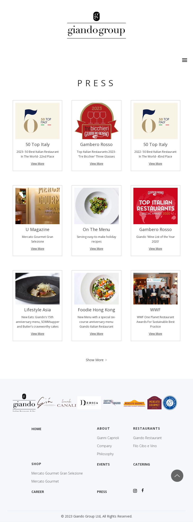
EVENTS (103, 464)
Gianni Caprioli (108, 438)
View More (37, 163)
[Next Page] (96, 360)
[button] (184, 60)
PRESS (102, 491)
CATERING (141, 464)
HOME (36, 429)
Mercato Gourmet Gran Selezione (57, 473)
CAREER (37, 491)
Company (104, 446)
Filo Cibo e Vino (145, 446)
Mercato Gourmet (45, 481)
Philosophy (105, 454)
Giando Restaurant (147, 438)
